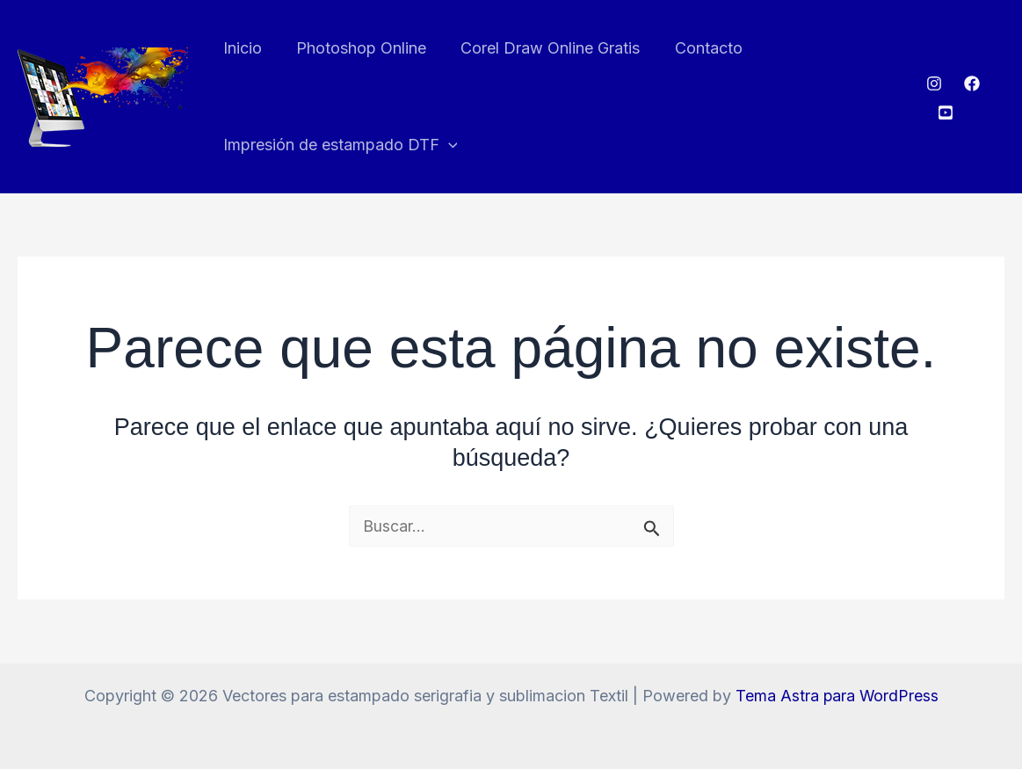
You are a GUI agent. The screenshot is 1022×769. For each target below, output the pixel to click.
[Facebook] (971, 83)
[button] (447, 145)
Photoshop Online (357, 48)
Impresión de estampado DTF (338, 145)
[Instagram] (933, 83)
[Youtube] (944, 112)
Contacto (698, 48)
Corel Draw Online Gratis (543, 48)
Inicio (240, 48)
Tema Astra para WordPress (837, 695)
